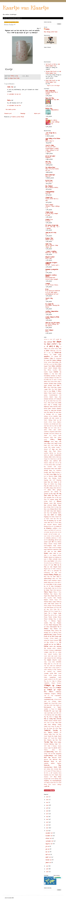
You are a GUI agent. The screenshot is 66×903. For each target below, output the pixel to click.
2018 (47, 811)
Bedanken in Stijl (49, 374)
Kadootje (55, 543)
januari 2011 (48, 862)
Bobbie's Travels (48, 393)
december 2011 (49, 833)
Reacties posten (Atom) (17, 117)
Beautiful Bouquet (48, 372)
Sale (55, 644)
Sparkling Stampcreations (51, 311)
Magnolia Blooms (57, 567)
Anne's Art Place (49, 98)
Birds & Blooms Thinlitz (52, 381)
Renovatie (47, 221)
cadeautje (59, 408)
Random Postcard (57, 634)
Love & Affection (55, 563)
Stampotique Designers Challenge (51, 263)
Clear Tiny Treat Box (54, 426)
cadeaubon (54, 408)
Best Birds (58, 374)
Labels (50, 553)
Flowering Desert (56, 478)
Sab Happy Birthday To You (51, 642)
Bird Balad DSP (57, 377)
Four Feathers (51, 484)
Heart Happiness (57, 511)
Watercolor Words (49, 761)
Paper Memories (53, 594)
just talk (51, 542)
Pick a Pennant (54, 611)
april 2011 (48, 854)
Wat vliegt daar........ (55, 99)
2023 (47, 797)
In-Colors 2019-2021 (51, 536)
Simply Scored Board (49, 662)
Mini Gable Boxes (56, 572)
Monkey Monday (53, 574)
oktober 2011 (49, 838)
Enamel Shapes (54, 468)
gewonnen (46, 493)
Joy (46, 234)
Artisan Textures (47, 362)
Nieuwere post (8, 113)
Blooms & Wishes (56, 391)
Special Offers (53, 673)
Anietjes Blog (48, 108)
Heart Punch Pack (48, 513)
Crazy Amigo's (47, 443)
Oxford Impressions (57, 590)
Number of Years (53, 584)
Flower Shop (47, 478)
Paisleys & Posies (57, 592)
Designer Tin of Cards (48, 459)
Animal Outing (57, 354)
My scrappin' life (49, 304)
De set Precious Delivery (51, 285)
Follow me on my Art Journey (52, 323)
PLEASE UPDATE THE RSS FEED (51, 199)
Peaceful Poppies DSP (55, 600)
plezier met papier (50, 156)
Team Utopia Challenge (50, 724)
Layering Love (58, 557)
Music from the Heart (50, 576)
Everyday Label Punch (49, 472)
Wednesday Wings (52, 765)
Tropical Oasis (54, 738)
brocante (52, 403)
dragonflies (48, 157)
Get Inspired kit (56, 492)
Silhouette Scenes (56, 660)
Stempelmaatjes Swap (52, 697)
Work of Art (51, 779)
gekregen (59, 490)
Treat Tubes (58, 734)
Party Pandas (51, 596)
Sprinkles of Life (51, 679)
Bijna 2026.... (48, 176)
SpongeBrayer (53, 677)
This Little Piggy (57, 728)
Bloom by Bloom (47, 391)
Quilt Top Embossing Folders (55, 632)
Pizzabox (46, 625)
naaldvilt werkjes (49, 240)
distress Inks (57, 461)
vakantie (59, 748)
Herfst (51, 518)
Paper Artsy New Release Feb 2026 (52, 169)
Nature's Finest (47, 580)
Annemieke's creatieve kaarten (51, 275)
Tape (60, 717)
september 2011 (50, 841)
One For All (47, 586)
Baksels (56, 364)
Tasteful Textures (48, 720)
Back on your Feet (50, 364)
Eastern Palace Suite (53, 464)
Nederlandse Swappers (56, 580)
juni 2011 (48, 849)
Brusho (56, 403)
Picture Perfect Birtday (50, 617)
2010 (47, 866)
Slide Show (46, 665)
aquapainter (47, 356)
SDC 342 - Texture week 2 (52, 265)
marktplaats (56, 570)
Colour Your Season (52, 428)
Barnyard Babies (57, 368)
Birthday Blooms (53, 383)
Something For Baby (51, 669)
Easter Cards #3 (49, 141)
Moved (46, 331)
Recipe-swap (58, 636)
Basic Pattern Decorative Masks (52, 370)
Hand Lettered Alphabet (50, 505)
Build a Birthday (52, 405)
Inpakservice (53, 538)
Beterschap (48, 313)
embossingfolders (47, 468)
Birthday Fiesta (52, 385)
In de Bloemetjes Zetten (52, 527)
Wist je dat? (49, 773)
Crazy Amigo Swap (56, 441)
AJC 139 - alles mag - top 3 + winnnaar (52, 227)
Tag (45, 717)
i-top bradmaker (56, 526)
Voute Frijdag (57, 755)
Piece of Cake (57, 619)
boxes (57, 401)
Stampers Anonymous (56, 683)
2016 (47, 817)
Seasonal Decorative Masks (54, 654)
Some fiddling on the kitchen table (52, 139)
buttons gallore (47, 408)
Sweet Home (50, 713)
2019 (47, 808)
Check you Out (57, 420)
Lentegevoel (48, 163)
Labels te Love (57, 553)
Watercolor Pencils (56, 757)
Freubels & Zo (49, 219)
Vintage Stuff (47, 753)
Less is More (48, 559)
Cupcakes (53, 447)
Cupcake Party (47, 447)
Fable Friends (50, 474)
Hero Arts (56, 519)
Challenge (50, 420)
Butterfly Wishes (57, 406)
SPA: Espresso (49, 182)
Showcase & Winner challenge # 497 (52, 207)
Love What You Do (56, 565)
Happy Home (58, 507)
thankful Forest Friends (49, 726)
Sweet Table (55, 713)
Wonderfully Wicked (57, 773)
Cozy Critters (52, 435)
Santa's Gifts (52, 646)
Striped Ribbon (54, 703)
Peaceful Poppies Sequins (50, 602)
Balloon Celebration (56, 366)
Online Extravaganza (56, 586)
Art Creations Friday (52, 357)
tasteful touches (57, 720)
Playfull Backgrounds (53, 625)
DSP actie (46, 464)
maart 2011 (48, 857)
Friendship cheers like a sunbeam (51, 93)
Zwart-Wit (46, 786)
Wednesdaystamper (48, 767)
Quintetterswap (48, 634)
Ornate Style (51, 588)
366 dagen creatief (50, 344)
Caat (46, 119)
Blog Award (54, 389)
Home (5, 18)
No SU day (46, 584)
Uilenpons (46, 748)
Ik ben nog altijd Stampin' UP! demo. (51, 214)
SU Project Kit (53, 709)
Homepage (23, 113)
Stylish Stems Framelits (54, 705)
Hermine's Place (49, 238)
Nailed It (59, 576)
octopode (59, 584)
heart (45, 511)
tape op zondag (48, 719)
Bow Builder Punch (52, 401)
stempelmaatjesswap (48, 699)
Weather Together (56, 763)
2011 (47, 831)
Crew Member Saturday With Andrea (52, 306)
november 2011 (49, 836)
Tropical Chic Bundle (52, 736)
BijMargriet (51, 377)
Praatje (52, 630)
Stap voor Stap (48, 695)
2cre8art (57, 339)
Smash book (52, 665)
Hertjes (47, 134)
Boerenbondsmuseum (53, 395)
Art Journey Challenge (55, 360)
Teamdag (59, 724)
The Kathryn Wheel (50, 167)
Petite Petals (53, 609)
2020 (47, 805)
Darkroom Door (52, 453)
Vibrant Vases (58, 752)
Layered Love (51, 557)
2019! (46, 300)
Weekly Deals (57, 767)
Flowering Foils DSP (49, 480)
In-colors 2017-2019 (48, 534)
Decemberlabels (57, 455)
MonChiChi (46, 575)
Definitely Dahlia (47, 457)
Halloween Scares (48, 503)
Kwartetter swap (57, 549)
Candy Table (46, 412)
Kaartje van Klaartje (26, 7)
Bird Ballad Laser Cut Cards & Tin (51, 379)
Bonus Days (58, 397)
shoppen (49, 660)
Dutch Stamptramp (50, 91)
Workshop (56, 779)
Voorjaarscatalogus (48, 756)
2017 (47, 814)
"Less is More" (49, 205)
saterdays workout (51, 648)
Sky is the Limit (54, 664)
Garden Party (51, 490)
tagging (56, 717)
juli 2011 (47, 846)
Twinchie (59, 746)
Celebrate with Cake (49, 418)
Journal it (46, 542)
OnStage (46, 588)
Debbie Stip (10, 87)
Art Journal (46, 360)
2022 (47, 800)
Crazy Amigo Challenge (52, 440)
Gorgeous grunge (54, 499)
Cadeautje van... (47, 410)
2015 (47, 819)
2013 (47, 825)
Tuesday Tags (48, 742)
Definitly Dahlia (55, 457)
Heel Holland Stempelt (54, 517)
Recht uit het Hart (49, 636)
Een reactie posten (11, 109)
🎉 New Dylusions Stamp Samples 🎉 (51, 246)
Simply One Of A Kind (50, 233)
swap (60, 711)
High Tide (56, 520)
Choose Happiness (57, 422)
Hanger (59, 505)
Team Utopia (58, 722)
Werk (45, 769)
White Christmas (54, 769)
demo (60, 457)
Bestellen (53, 376)
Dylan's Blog (48, 244)
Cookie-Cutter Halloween (54, 433)
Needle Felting (47, 582)
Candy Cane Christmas (56, 410)
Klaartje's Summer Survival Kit (50, 547)
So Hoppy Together (56, 667)
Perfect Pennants (48, 605)
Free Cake (55, 486)
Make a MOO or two (48, 570)
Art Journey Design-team (51, 225)
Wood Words (57, 777)
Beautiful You (57, 372)
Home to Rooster (54, 522)
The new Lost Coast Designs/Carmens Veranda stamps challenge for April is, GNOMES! (52, 149)
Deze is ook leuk (57, 459)
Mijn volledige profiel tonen (50, 32)
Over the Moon (58, 588)
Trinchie (45, 736)
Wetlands (48, 769)
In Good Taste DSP (51, 530)
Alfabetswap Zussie (54, 350)
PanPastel (46, 594)
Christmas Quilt (55, 424)
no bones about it (57, 582)
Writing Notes (47, 784)
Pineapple (59, 623)
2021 (47, 802)
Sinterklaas (58, 662)
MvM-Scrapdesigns (50, 175)
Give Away (54, 495)
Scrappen (46, 652)
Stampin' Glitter (52, 688)
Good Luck (47, 193)
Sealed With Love (53, 652)
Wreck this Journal (57, 782)
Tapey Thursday (57, 719)
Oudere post (37, 113)
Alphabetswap (58, 353)
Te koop (52, 722)
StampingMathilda (49, 192)
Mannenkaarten (55, 110)
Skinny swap (47, 664)
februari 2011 (49, 860)
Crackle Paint (53, 437)
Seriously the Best (51, 658)
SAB (60, 640)
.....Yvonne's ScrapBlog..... (51, 251)
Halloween (59, 501)
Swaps (45, 713)
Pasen (56, 596)
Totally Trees (52, 734)
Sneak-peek (58, 666)
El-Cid (46, 289)
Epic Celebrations (57, 470)
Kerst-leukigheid (47, 545)
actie (47, 350)
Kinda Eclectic (57, 545)
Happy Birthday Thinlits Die (50, 507)
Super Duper (55, 711)
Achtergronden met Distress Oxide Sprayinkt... (51, 278)
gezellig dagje (52, 493)
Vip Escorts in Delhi (51, 64)
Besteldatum (47, 376)
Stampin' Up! (51, 690)
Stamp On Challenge (56, 681)
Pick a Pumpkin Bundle (54, 613)
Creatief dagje (58, 445)
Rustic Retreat (54, 640)
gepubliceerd (46, 491)
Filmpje (55, 474)
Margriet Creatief (49, 257)
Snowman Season (47, 667)
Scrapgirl (47, 284)
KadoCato (50, 543)
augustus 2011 (49, 844)
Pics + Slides (58, 615)
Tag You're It (50, 717)
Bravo (60, 401)
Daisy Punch (52, 451)
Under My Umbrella (52, 748)
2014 (47, 822)
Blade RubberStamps (52, 387)
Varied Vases (56, 750)
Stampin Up (49, 685)
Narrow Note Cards (57, 578)
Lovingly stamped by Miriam (52, 317)
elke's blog (48, 162)
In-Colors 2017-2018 (57, 532)
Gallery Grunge (49, 488)
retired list (46, 640)
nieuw (52, 582)
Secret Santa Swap (48, 656)
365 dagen (10, 78)
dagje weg (55, 449)
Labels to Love (48, 555)
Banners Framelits (48, 368)
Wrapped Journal (49, 782)
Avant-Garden (55, 362)
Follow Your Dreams (52, 482)
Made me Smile (48, 567)
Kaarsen (59, 542)
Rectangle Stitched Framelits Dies (52, 638)
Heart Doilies (50, 511)
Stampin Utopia (49, 212)
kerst (59, 544)
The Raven (49, 728)
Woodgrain (46, 779)
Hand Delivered (57, 503)
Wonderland (46, 775)
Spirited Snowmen (52, 675)
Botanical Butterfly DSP (50, 399)
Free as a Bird (48, 486)
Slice (60, 664)
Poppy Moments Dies (55, 629)
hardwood (52, 509)
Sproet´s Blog (49, 298)
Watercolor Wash (47, 759)
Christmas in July (47, 424)
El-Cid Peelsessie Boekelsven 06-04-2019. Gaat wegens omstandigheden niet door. (52, 292)
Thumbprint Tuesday (51, 730)
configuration (52, 431)
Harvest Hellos (58, 509)
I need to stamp (49, 145)
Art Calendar (54, 356)
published (57, 630)
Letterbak (55, 559)
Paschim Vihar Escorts (51, 71)
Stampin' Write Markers (52, 691)
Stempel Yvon (48, 197)
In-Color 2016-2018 (49, 532)
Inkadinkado (48, 538)
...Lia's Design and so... (51, 133)
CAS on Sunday (56, 414)
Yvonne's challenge (56, 784)
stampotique (58, 692)
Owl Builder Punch (48, 590)
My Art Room (48, 180)
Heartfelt (55, 513)
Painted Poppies (48, 592)
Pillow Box (52, 623)
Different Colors (48, 461)
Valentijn (46, 750)
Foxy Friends (58, 484)
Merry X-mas (48, 258)
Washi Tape (47, 757)
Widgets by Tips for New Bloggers (53, 85)
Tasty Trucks (47, 722)
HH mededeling (50, 520)
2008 (47, 872)
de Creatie (50, 455)
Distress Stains (48, 463)
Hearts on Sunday (56, 515)
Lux (46, 271)
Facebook (18, 18)
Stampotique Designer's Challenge (52, 693)
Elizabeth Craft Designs (54, 466)
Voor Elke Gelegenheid (56, 754)
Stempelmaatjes (58, 695)
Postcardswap (47, 630)
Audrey (9, 100)
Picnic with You (51, 615)
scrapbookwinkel (57, 650)
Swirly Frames (58, 715)
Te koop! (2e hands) (11, 18)
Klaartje (47, 29)
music (60, 575)
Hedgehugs (46, 517)
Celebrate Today (57, 416)
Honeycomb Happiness (52, 524)
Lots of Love (49, 563)
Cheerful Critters (48, 422)
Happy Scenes (47, 509)
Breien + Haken (47, 403)
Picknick (46, 615)
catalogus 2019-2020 (48, 416)
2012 (47, 828)
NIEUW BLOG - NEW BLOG (51, 253)
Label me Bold (52, 551)
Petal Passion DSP (51, 607)
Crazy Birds (50, 445)
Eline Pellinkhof (49, 186)
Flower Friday (16, 78)
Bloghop (59, 389)
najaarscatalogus (48, 578)
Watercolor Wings (57, 759)
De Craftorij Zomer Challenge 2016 (55, 121)
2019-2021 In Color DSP (49, 339)
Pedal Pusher (51, 603)
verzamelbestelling (48, 752)
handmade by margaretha (51, 269)
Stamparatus (46, 683)
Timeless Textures (53, 732)
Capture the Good (54, 412)
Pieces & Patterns (50, 621)
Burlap (51, 406)
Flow (58, 474)
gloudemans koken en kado (52, 497)
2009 (47, 869)
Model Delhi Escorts (51, 80)
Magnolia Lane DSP (48, 569)
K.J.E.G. (55, 542)
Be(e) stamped (49, 330)
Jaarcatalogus (51, 540)
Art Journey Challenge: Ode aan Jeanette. (52, 325)
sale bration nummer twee (53, 65)
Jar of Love (58, 540)
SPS (57, 679)
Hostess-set (50, 526)
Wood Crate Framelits (54, 775)
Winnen (54, 771)
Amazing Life (47, 354)
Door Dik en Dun (57, 463)
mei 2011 (48, 852)
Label (45, 551)
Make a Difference (57, 569)
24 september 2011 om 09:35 (14, 105)
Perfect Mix (58, 603)
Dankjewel (47, 318)
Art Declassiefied (57, 358)
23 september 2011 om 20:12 (14, 94)
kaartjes (45, 543)
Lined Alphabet (50, 561)
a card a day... (53, 346)
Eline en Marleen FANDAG (51, 187)
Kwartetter (50, 549)
